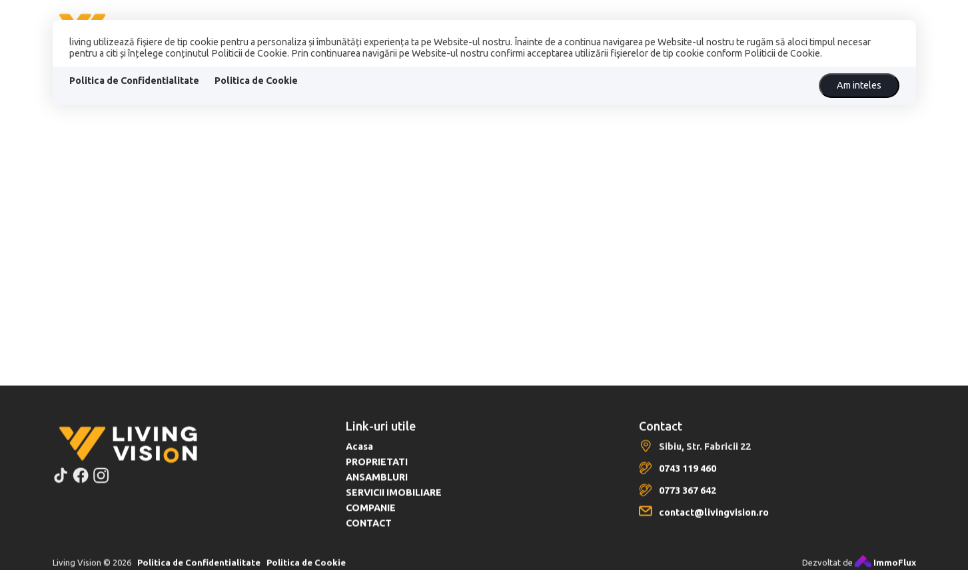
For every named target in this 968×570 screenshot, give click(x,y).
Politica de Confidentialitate (134, 80)
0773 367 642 (687, 498)
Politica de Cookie (256, 80)
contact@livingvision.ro (714, 520)
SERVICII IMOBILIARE (394, 500)
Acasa (359, 454)
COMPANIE (371, 515)
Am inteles (859, 85)
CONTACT (369, 530)
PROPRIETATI (377, 469)
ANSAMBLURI (377, 484)
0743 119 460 (687, 476)
